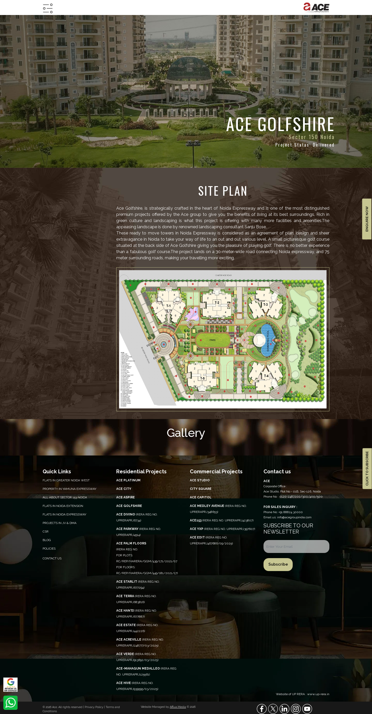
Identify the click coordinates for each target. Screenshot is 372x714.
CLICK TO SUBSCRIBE (367, 469)
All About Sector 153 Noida (65, 497)
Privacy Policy (94, 707)
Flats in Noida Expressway (64, 514)
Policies (49, 548)
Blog (47, 540)
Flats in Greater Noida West (66, 480)
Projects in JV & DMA (59, 523)
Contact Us (52, 558)
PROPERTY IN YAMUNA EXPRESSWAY (69, 489)
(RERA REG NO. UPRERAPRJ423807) (221, 520)
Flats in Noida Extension (63, 506)
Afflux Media (178, 707)
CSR (46, 531)
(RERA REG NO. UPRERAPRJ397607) (222, 529)
